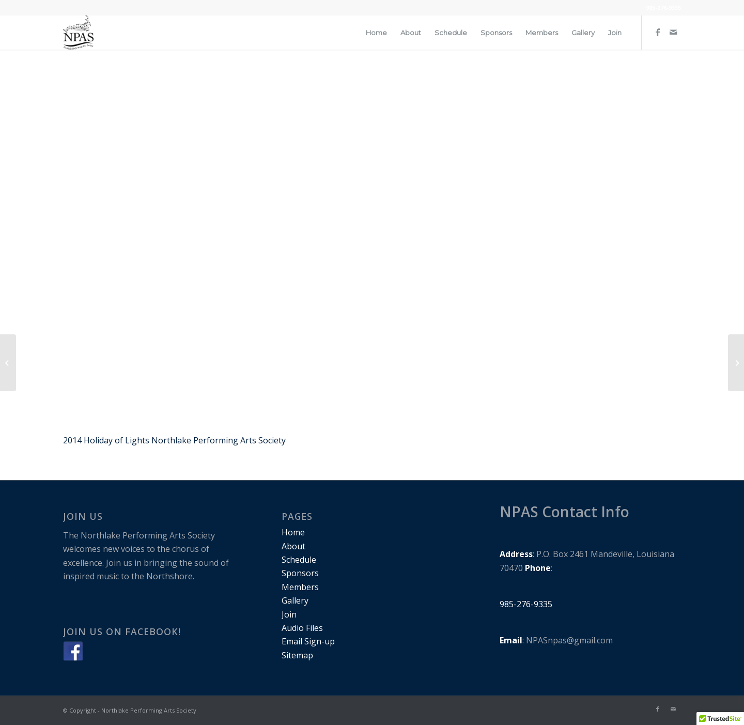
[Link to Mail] (673, 32)
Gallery (295, 600)
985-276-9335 (663, 7)
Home (293, 532)
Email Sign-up (308, 641)
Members (300, 587)
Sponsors (300, 573)
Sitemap (297, 655)
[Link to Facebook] (657, 32)
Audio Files (302, 628)
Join (289, 614)
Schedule (299, 559)
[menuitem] (376, 33)
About (293, 546)
